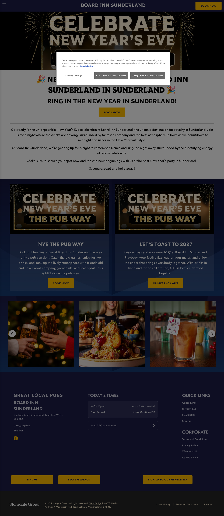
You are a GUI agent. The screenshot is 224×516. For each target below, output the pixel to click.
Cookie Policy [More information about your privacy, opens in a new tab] (86, 66)
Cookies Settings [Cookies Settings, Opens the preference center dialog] (73, 75)
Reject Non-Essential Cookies (111, 75)
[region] (113, 68)
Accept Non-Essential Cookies (147, 75)
